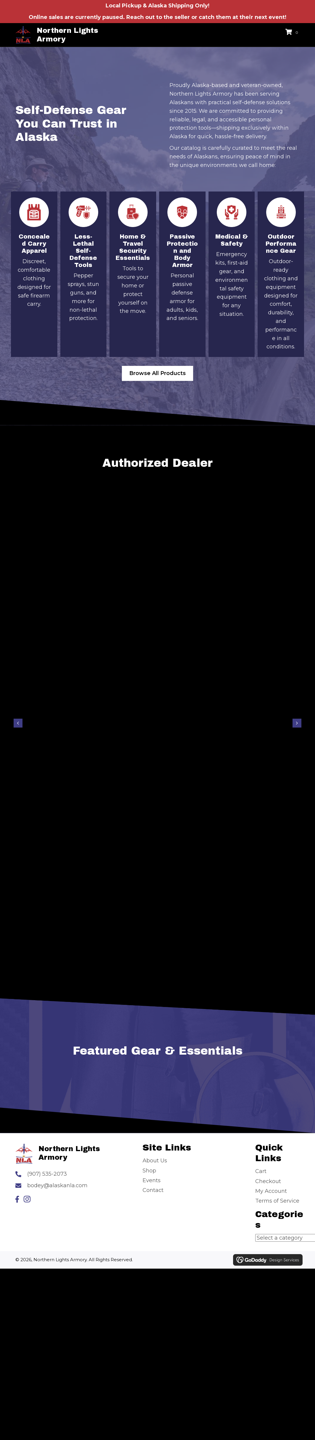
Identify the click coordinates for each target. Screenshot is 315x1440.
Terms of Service (277, 1201)
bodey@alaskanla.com (57, 1185)
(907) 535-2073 (47, 1174)
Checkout (268, 1181)
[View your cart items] (292, 32)
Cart (260, 1171)
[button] (17, 1199)
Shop (149, 1170)
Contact (153, 1190)
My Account (271, 1191)
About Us (155, 1160)
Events (152, 1180)
